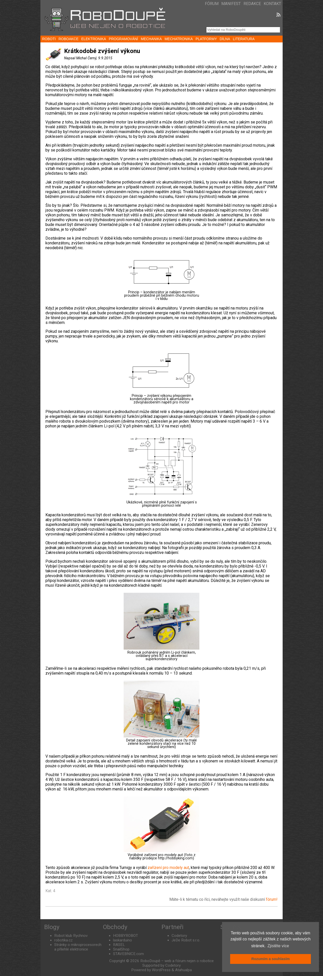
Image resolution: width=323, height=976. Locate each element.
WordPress (161, 970)
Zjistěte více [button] (278, 946)
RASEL (119, 944)
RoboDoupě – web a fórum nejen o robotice (177, 961)
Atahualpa (183, 970)
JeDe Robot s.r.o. (186, 940)
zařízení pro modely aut (168, 867)
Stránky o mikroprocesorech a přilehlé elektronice (77, 947)
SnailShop (121, 949)
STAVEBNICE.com (128, 954)
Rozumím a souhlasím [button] (270, 959)
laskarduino (122, 940)
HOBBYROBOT (125, 935)
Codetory (179, 935)
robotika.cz (63, 940)
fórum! (272, 899)
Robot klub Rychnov (71, 935)
